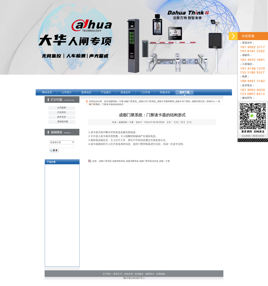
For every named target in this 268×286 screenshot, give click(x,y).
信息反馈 (128, 274)
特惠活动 (165, 92)
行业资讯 (61, 112)
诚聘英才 (150, 274)
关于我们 (107, 274)
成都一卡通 (164, 161)
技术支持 (61, 117)
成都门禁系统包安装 (148, 161)
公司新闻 (61, 107)
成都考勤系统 (118, 161)
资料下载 (184, 92)
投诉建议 (139, 274)
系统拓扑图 (62, 121)
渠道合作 (126, 92)
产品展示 (106, 92)
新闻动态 (86, 92)
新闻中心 (211, 101)
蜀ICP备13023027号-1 (134, 278)
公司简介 (67, 92)
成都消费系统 (132, 161)
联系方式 (117, 274)
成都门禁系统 (105, 161)
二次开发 (145, 92)
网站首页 (47, 92)
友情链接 (160, 274)
